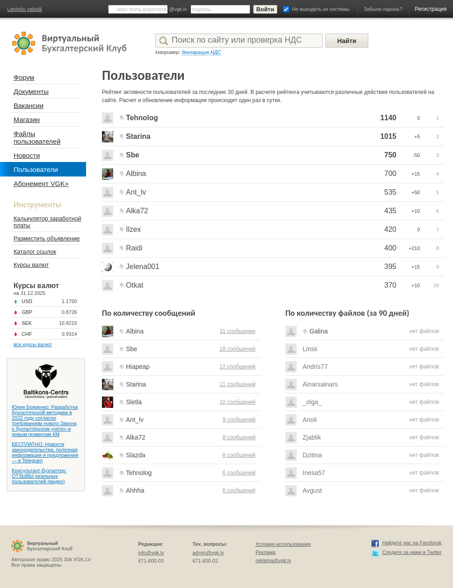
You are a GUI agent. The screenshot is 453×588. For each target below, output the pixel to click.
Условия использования (283, 544)
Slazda (135, 455)
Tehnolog (142, 118)
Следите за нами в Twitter (412, 552)
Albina (136, 173)
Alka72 (137, 211)
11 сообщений (237, 384)
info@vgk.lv (151, 552)
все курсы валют (33, 344)
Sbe (132, 155)
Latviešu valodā (24, 9)
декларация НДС (201, 52)
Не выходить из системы (320, 9)
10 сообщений (237, 402)
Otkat (134, 285)
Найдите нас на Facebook (412, 542)
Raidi (134, 248)
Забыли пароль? (383, 9)
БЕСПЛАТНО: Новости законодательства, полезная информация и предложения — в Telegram (45, 452)
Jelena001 (142, 266)
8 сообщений (238, 437)
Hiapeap (137, 366)
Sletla (134, 402)
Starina (138, 136)
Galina (318, 331)
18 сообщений (237, 349)
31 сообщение (237, 331)
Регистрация (431, 9)
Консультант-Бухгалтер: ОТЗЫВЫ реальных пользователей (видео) (39, 476)
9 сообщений (238, 419)
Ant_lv (136, 192)
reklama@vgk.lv (273, 560)
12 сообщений (237, 366)
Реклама (265, 552)
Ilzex (133, 229)
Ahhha (135, 490)
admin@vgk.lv (208, 552)
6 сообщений (238, 455)
